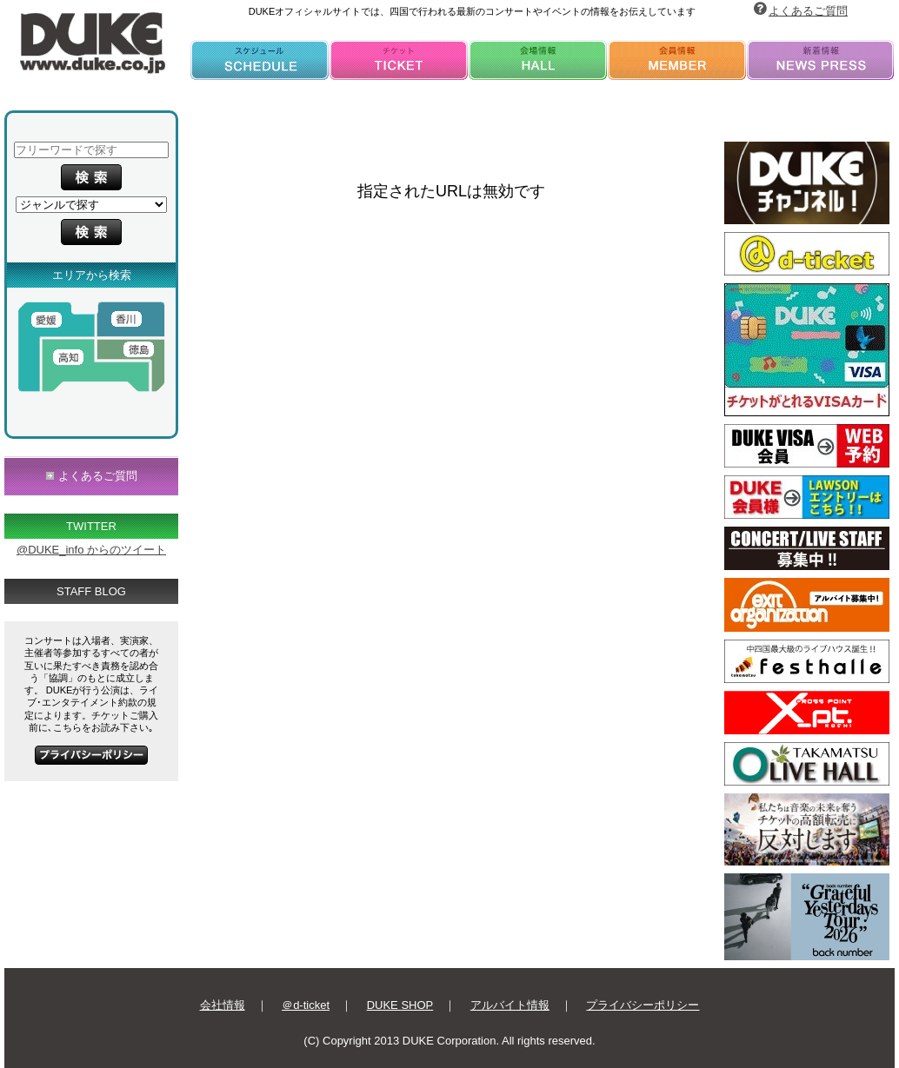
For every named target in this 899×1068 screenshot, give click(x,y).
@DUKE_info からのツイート (91, 549)
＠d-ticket (306, 1005)
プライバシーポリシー (642, 1005)
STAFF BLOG (91, 591)
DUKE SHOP (400, 1005)
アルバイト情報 (509, 1005)
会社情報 (222, 1005)
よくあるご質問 (808, 10)
